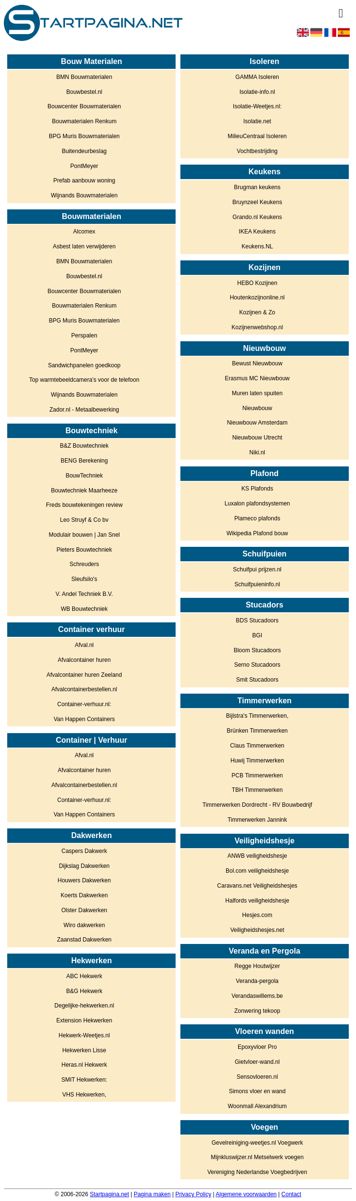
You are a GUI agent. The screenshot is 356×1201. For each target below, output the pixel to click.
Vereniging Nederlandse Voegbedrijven (257, 1172)
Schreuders (84, 564)
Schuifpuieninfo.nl (257, 584)
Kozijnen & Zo (257, 312)
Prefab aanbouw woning (84, 180)
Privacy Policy (193, 1194)
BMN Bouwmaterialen (84, 77)
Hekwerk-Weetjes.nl (84, 1035)
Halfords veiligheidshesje (257, 900)
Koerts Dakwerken (84, 895)
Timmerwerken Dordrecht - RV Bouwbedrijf (257, 804)
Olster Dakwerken (84, 910)
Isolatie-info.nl (257, 92)
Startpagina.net (109, 1194)
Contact (291, 1194)
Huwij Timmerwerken (257, 760)
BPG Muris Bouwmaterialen (84, 136)
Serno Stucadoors (257, 664)
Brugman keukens (257, 187)
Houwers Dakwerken (84, 880)
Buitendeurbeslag (84, 151)
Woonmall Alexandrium (257, 1106)
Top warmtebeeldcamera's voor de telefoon (84, 379)
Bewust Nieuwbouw (257, 363)
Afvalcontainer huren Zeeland (84, 675)
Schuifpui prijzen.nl (257, 569)
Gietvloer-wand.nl (257, 1062)
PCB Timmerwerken (257, 775)
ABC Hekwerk (84, 976)
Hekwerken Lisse (84, 1050)
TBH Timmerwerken (257, 790)
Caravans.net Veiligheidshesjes (257, 885)
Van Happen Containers (83, 719)
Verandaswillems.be (257, 996)
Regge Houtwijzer (257, 966)
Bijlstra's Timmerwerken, (257, 715)
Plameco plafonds (257, 518)
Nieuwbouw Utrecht (257, 437)
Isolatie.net (257, 121)
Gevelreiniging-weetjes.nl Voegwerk (257, 1142)
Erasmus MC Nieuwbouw (257, 378)
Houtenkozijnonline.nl (257, 297)
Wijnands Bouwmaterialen (84, 195)
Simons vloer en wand (257, 1091)
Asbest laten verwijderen (84, 246)
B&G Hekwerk (84, 991)
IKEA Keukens (257, 231)
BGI (257, 635)
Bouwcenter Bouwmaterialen (84, 106)
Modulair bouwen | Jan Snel (84, 534)
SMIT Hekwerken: (84, 1079)
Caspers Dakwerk (84, 851)
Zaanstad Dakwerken (84, 939)
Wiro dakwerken (84, 925)
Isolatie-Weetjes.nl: (257, 106)
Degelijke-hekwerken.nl (84, 1005)
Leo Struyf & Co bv (84, 520)
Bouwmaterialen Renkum (84, 121)
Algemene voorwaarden (246, 1194)
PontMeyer (84, 166)
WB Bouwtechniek (84, 609)
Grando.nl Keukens (257, 217)
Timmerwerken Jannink (257, 819)
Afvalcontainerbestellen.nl (84, 689)
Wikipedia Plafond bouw (257, 533)
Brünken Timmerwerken (257, 730)
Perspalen (84, 335)
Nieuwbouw (257, 408)
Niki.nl (257, 452)
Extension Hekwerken (84, 1020)
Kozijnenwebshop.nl (257, 327)
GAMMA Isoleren (257, 77)
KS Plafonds (257, 488)
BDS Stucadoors (257, 620)
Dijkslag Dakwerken (84, 866)
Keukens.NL (257, 246)
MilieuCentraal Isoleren (257, 136)
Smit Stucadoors (257, 679)
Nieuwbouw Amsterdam (257, 422)
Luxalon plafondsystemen (257, 503)
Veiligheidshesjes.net (257, 930)
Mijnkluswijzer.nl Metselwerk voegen (257, 1157)
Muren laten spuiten (257, 393)
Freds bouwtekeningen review (84, 505)
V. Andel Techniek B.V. (84, 594)
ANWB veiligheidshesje (257, 855)
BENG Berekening (84, 460)
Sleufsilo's (84, 579)
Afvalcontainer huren (84, 660)
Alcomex (84, 231)
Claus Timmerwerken (257, 745)
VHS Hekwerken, (84, 1094)
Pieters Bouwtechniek (84, 549)
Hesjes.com (257, 915)
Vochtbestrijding (257, 151)
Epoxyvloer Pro (257, 1047)
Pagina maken (152, 1194)
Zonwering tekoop (257, 1010)
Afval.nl (84, 645)
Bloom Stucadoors (257, 650)
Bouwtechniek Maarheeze (84, 490)
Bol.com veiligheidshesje (257, 870)
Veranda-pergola (257, 981)
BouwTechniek (83, 475)
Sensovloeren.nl (257, 1076)
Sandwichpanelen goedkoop (84, 365)
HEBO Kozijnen (257, 283)
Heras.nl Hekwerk (84, 1064)
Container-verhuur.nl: (84, 704)
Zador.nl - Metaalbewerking (84, 409)
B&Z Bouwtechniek (84, 445)
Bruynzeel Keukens (257, 202)
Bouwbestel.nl (84, 92)
